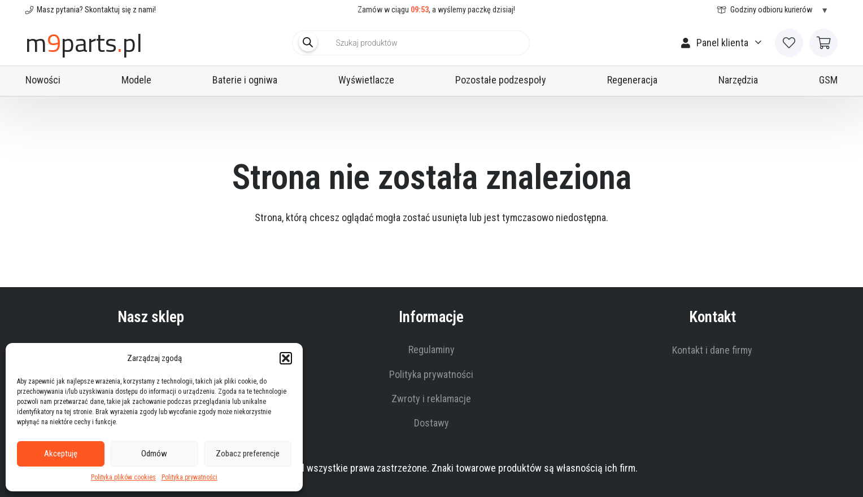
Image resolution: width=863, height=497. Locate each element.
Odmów (154, 453)
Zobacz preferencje (248, 453)
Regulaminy (431, 349)
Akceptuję (60, 453)
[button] (285, 358)
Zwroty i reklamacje (431, 398)
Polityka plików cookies (123, 477)
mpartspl (83, 43)
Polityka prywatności (189, 477)
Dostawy (431, 423)
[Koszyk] (823, 43)
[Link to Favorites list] (789, 43)
